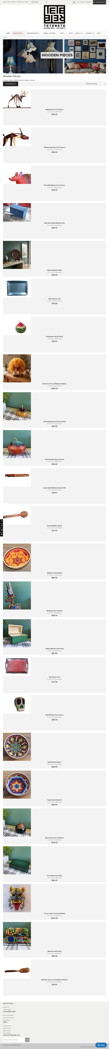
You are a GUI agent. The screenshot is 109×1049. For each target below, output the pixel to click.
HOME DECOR (17, 33)
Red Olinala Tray (54, 677)
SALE (99, 33)
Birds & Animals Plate (54, 270)
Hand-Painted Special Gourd (54, 459)
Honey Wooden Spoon (54, 526)
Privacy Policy (7, 1026)
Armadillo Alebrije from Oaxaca (54, 185)
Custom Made (7, 1009)
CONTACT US (90, 33)
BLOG (71, 33)
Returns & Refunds (8, 1015)
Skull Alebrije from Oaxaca (54, 715)
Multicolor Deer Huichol (54, 611)
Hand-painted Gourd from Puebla (54, 421)
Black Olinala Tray (55, 299)
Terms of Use (6, 1030)
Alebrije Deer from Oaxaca (54, 109)
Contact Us (6, 1007)
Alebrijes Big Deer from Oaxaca (54, 147)
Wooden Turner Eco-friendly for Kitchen (54, 980)
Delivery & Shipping (8, 1017)
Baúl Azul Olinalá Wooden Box (54, 223)
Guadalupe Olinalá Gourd (54, 336)
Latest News (6, 1020)
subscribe (89, 2)
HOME (8, 33)
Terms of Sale (7, 1033)
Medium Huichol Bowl (54, 573)
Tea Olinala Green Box (54, 876)
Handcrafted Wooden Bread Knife (54, 488)
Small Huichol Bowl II (54, 800)
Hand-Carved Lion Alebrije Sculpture (54, 384)
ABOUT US (79, 33)
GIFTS (62, 33)
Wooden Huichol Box (55, 951)
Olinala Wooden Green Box (54, 649)
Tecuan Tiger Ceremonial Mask (54, 913)
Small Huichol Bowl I (54, 762)
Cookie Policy (7, 1028)
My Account (81, 2)
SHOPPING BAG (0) (99, 2)
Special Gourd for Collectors (54, 838)
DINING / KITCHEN (49, 33)
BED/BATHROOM (33, 33)
